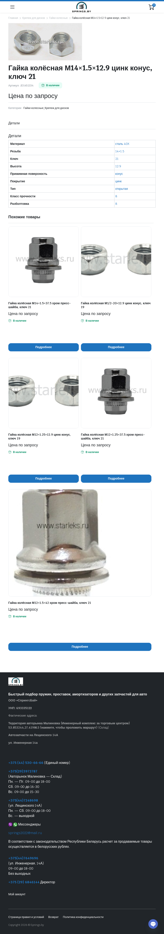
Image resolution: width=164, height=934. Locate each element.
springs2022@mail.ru (25, 833)
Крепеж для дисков (33, 18)
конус (119, 174)
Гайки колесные (58, 18)
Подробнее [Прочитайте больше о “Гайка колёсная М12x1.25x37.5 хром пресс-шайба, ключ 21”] (116, 478)
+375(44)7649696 (23, 858)
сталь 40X (122, 144)
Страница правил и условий (26, 917)
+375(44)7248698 (23, 800)
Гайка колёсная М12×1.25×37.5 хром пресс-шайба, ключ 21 (113, 436)
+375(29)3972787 (22, 771)
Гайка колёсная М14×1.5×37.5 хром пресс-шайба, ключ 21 (39, 305)
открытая (121, 189)
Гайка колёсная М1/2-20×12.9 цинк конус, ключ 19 (116, 305)
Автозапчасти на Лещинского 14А (33, 735)
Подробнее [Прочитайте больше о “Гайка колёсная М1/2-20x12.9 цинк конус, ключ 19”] (116, 347)
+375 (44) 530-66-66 (25, 762)
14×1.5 (119, 151)
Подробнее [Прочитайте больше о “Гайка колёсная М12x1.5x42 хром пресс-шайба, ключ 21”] (80, 647)
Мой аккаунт (16, 894)
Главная (13, 18)
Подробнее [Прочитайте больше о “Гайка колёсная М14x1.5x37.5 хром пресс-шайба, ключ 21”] (43, 347)
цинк (118, 181)
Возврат (53, 917)
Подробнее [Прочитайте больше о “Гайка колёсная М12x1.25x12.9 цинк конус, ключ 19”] (43, 478)
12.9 (118, 166)
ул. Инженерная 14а (23, 743)
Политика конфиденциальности (83, 917)
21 (117, 159)
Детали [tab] (14, 123)
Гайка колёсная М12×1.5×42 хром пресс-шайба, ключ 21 (49, 603)
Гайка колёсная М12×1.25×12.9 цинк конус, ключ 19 (39, 436)
